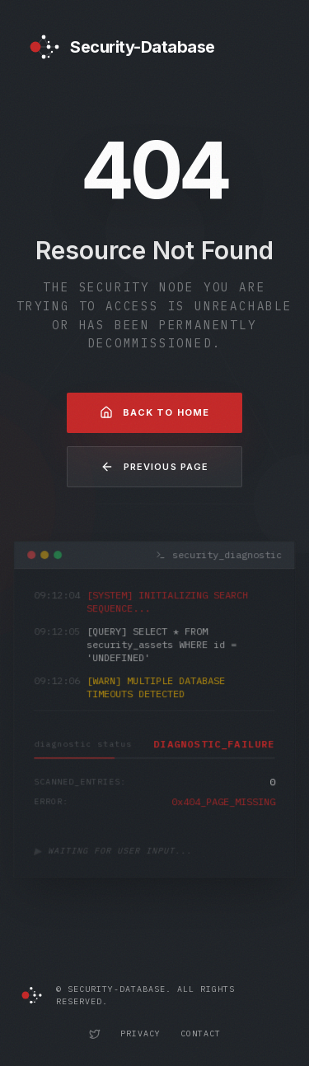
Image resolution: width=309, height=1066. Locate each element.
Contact (200, 1033)
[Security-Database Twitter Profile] (95, 1034)
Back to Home (154, 412)
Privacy (140, 1033)
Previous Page (154, 466)
